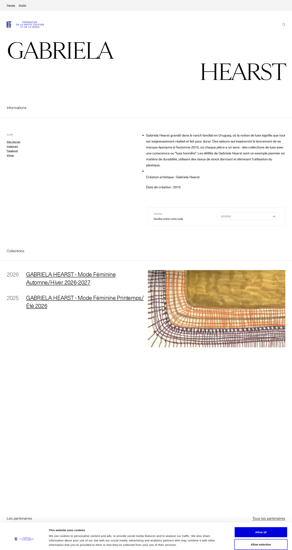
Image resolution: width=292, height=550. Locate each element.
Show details (195, 540)
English (22, 5)
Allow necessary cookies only (261, 540)
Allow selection (261, 528)
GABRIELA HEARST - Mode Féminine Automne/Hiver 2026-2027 (72, 278)
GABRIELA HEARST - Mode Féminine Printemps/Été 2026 (72, 302)
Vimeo (10, 155)
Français (11, 5)
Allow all (261, 515)
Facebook (12, 151)
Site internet (13, 142)
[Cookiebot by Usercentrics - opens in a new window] (24, 543)
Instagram (12, 146)
